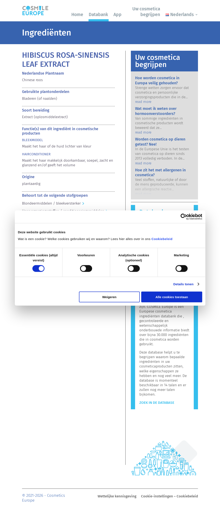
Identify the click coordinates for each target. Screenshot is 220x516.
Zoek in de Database (156, 402)
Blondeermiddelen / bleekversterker (51, 203)
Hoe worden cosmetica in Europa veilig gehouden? (157, 80)
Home (77, 14)
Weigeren (109, 297)
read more (143, 102)
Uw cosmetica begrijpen (146, 11)
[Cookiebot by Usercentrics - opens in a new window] (183, 217)
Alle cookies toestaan (171, 297)
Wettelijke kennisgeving (117, 496)
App (117, 14)
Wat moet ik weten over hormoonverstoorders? (156, 111)
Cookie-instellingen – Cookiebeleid (169, 496)
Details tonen (183, 284)
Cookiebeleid (161, 238)
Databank (98, 14)
